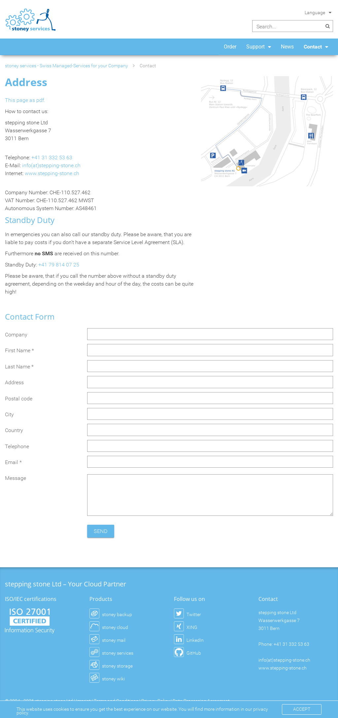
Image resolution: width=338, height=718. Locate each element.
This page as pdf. (25, 100)
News (287, 47)
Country (14, 430)
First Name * (19, 350)
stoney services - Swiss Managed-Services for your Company (66, 65)
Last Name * (19, 366)
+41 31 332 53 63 (51, 157)
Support (255, 47)
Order (230, 47)
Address (14, 382)
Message (15, 478)
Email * (13, 462)
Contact (313, 47)
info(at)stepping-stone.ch (51, 165)
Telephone (17, 446)
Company (16, 334)
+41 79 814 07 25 (58, 265)
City (9, 414)
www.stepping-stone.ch (52, 173)
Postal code (18, 398)
